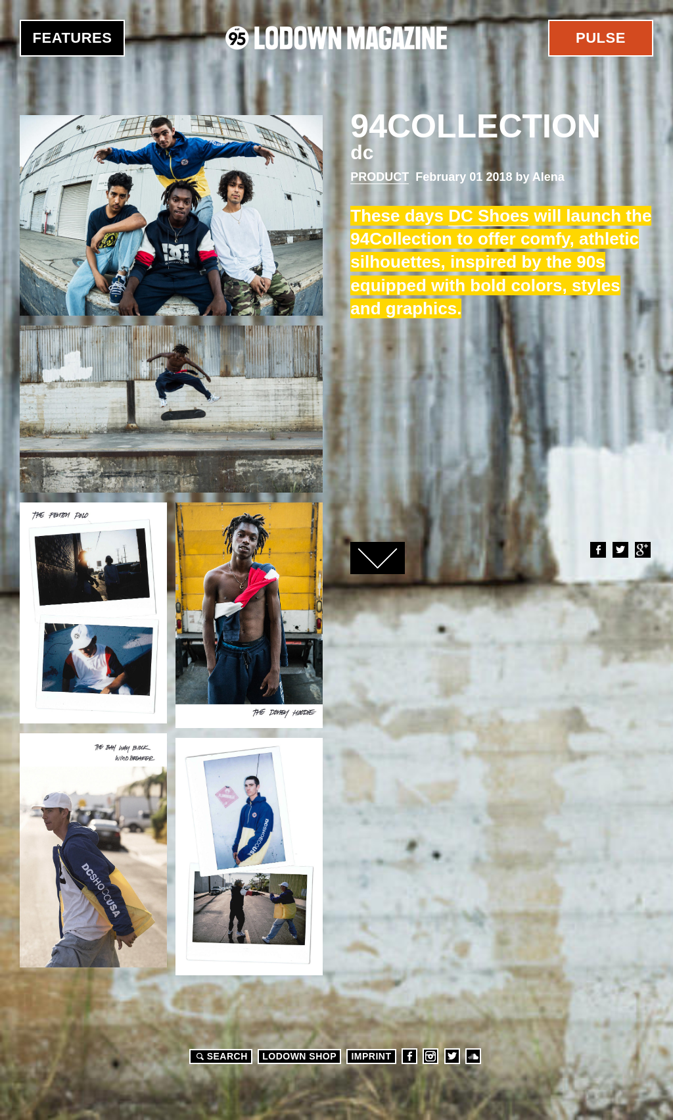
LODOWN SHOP (299, 1056)
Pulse (601, 38)
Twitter (620, 549)
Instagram (430, 1056)
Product (379, 176)
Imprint (371, 1056)
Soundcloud (473, 1056)
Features (72, 38)
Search (220, 1056)
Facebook (597, 549)
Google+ (642, 549)
